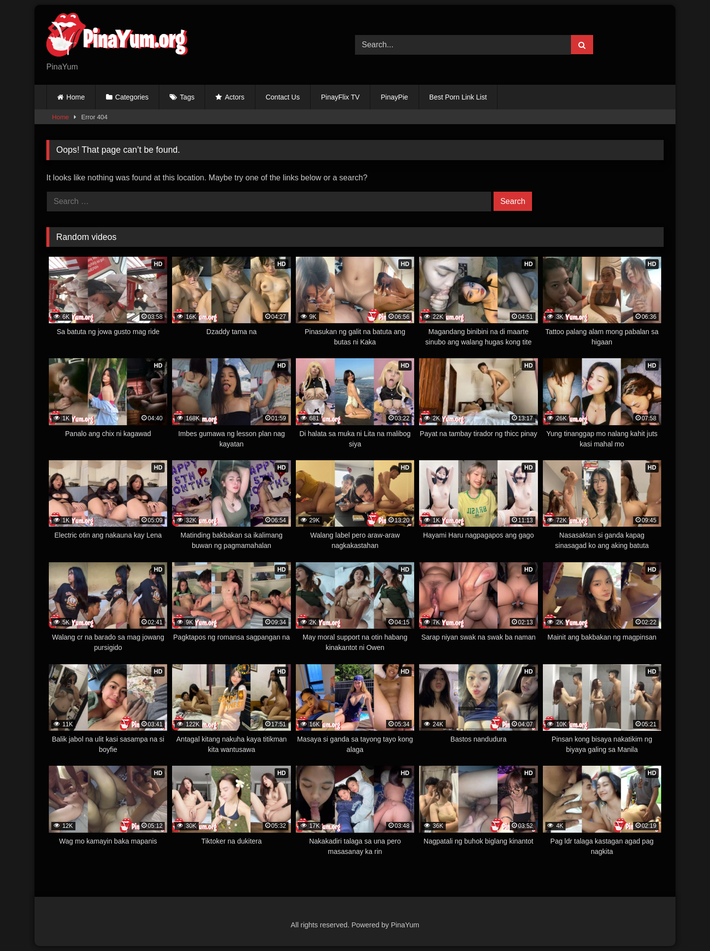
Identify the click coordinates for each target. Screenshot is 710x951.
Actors (235, 97)
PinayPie (394, 97)
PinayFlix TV (340, 97)
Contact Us (283, 97)
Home (76, 97)
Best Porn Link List (458, 97)
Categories (132, 97)
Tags (187, 97)
